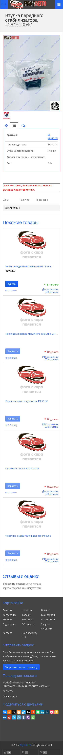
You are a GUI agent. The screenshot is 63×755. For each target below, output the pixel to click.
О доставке (9, 624)
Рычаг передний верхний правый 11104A (28, 266)
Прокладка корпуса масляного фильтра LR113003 (33, 333)
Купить (12, 284)
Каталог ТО (9, 614)
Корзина (7, 619)
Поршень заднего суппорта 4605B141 (27, 401)
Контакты (27, 619)
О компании (48, 619)
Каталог (7, 632)
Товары (26, 614)
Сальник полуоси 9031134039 (22, 468)
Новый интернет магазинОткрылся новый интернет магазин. (26, 684)
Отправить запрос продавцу (21, 667)
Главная (7, 610)
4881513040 (54, 137)
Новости (27, 610)
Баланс (45, 610)
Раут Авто (25, 745)
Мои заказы (48, 614)
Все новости (10, 696)
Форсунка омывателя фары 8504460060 (28, 535)
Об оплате (28, 624)
